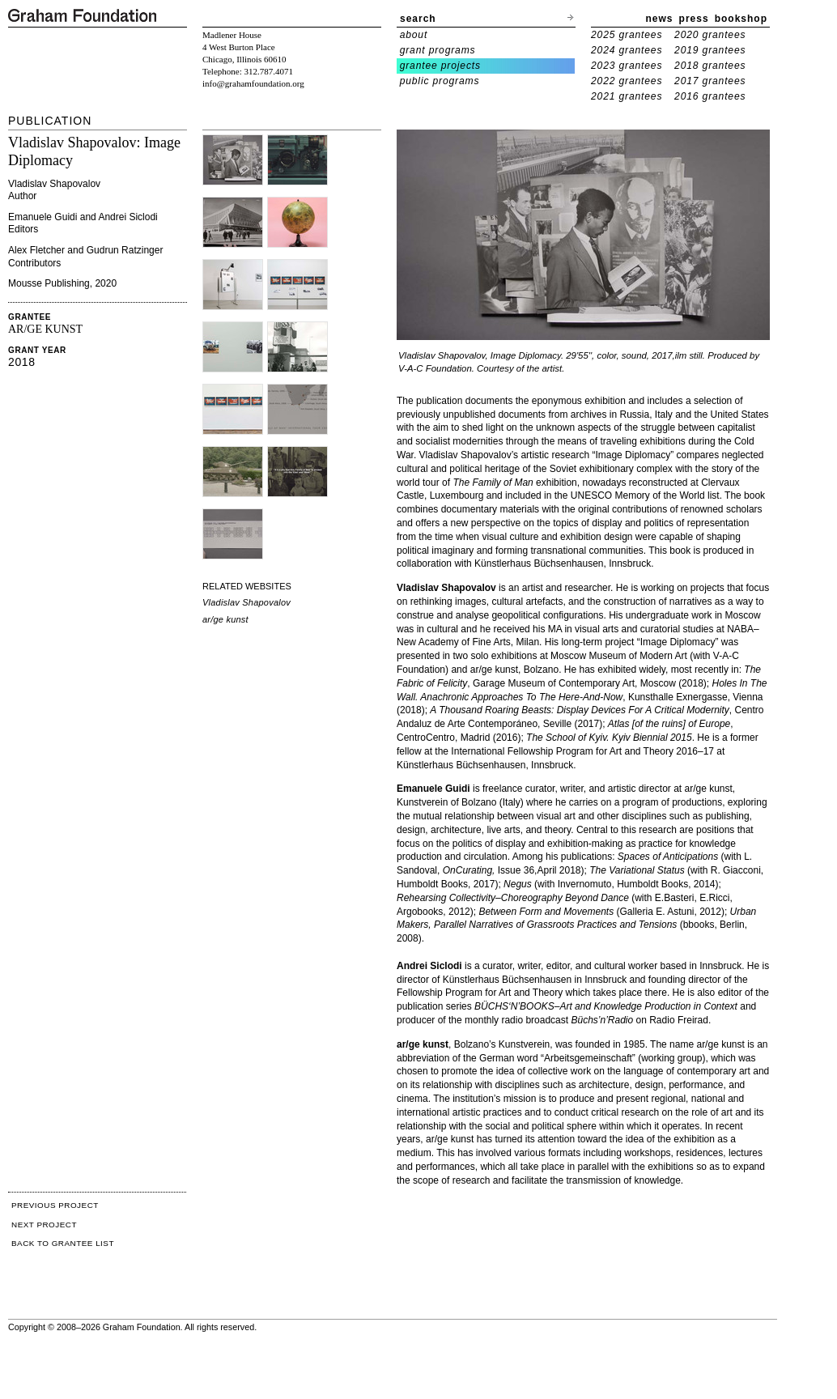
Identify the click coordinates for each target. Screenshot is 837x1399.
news (659, 18)
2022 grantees (626, 81)
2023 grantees (626, 65)
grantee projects (440, 65)
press (694, 18)
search (418, 18)
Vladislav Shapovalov (246, 602)
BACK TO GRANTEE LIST (62, 1243)
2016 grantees (710, 96)
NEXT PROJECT (44, 1224)
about (414, 34)
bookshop (741, 18)
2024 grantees (626, 50)
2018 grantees (710, 65)
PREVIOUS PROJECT (55, 1205)
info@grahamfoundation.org (253, 83)
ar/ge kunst (225, 619)
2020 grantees (710, 34)
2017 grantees (710, 81)
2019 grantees (710, 50)
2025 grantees (626, 34)
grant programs (438, 50)
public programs (440, 81)
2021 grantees (626, 96)
